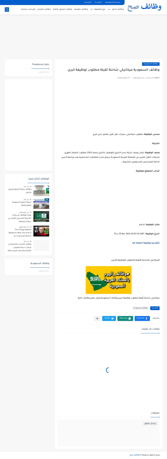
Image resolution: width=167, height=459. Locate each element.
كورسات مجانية (28, 9)
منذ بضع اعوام (24, 212)
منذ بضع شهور (24, 227)
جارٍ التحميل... (43, 72)
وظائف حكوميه (81, 9)
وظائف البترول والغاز (62, 9)
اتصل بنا (98, 2)
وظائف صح (134, 455)
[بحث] (7, 9)
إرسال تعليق (150, 423)
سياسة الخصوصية (113, 2)
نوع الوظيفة (99, 9)
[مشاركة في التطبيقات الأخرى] (97, 318)
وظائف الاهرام (44, 9)
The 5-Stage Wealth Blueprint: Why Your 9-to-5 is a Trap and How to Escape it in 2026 (20, 233)
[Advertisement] (83, 37)
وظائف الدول (118, 9)
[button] (142, 318)
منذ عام (26, 186)
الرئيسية (88, 2)
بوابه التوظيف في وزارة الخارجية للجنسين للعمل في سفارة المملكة (19, 218)
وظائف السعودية (151, 64)
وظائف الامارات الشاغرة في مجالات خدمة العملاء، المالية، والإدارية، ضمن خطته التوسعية (19, 248)
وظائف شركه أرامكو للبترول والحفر (19, 191)
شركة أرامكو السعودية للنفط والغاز (21, 203)
